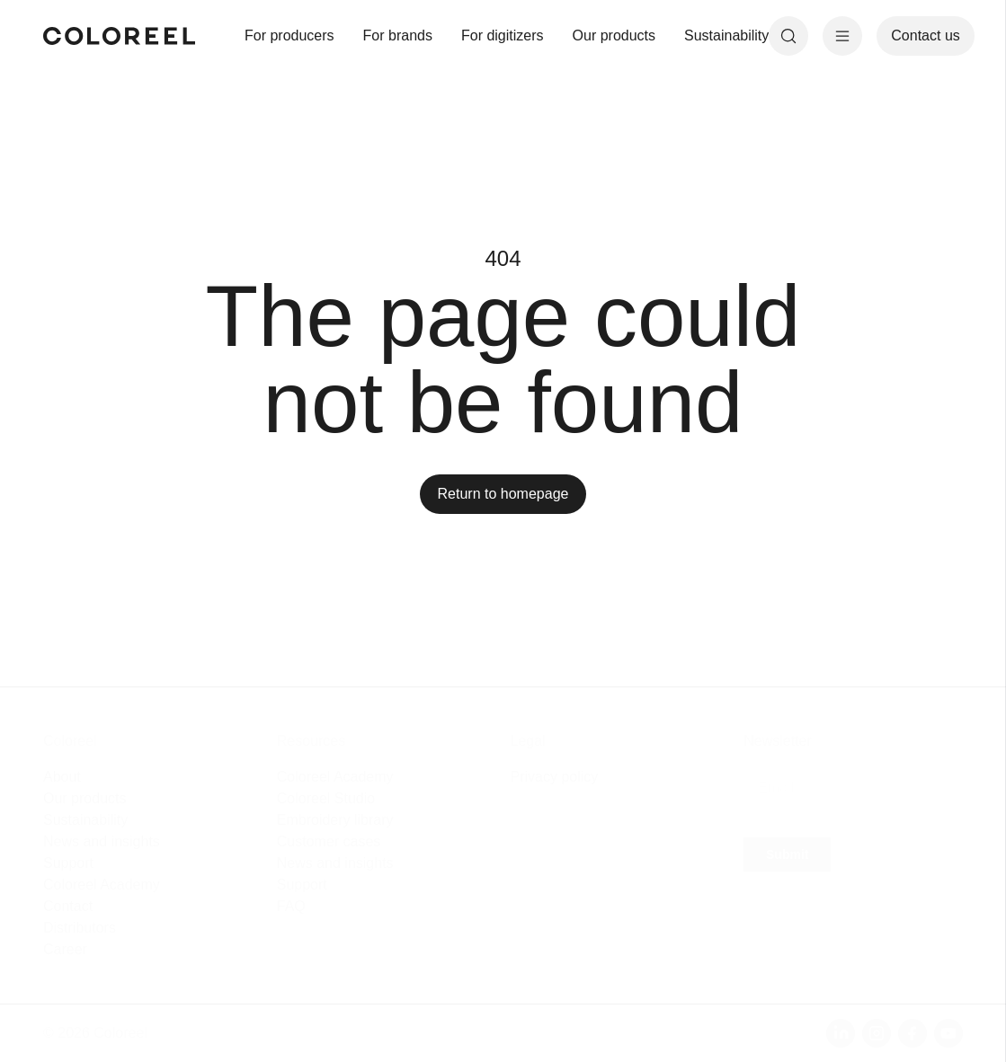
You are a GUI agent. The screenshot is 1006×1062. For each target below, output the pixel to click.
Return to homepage (503, 493)
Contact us (925, 35)
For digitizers (502, 35)
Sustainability (726, 35)
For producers (289, 35)
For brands (397, 35)
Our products (614, 35)
